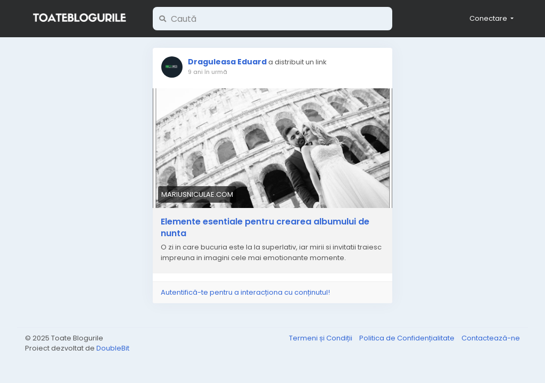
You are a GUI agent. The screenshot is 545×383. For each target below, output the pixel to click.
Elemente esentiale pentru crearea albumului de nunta (265, 227)
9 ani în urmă (207, 72)
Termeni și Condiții (321, 338)
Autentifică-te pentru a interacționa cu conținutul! (245, 292)
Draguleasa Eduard (227, 61)
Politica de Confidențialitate (407, 338)
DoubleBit (112, 348)
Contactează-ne (490, 338)
